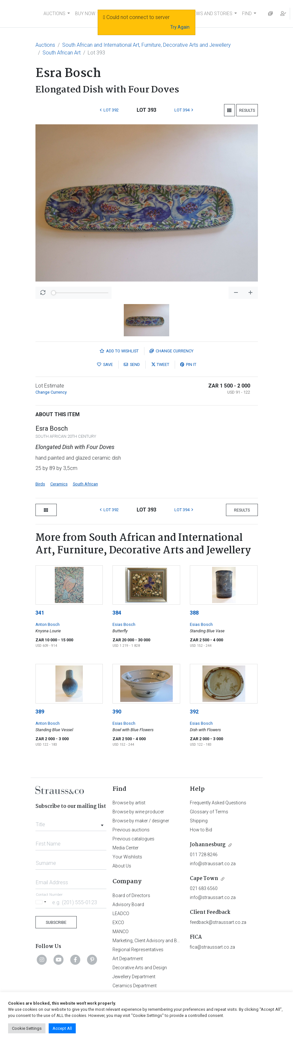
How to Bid (201, 829)
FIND (247, 13)
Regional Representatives (137, 949)
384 (116, 613)
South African (85, 484)
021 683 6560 (204, 888)
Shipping (199, 820)
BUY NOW (85, 13)
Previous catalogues (133, 838)
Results (247, 110)
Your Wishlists (127, 856)
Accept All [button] (62, 1028)
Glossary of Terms (209, 811)
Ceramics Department (134, 985)
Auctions (45, 45)
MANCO (120, 931)
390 (116, 712)
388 (194, 613)
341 (39, 613)
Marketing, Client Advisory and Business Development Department (178, 940)
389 (39, 712)
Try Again (180, 27)
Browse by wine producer (138, 811)
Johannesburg (208, 845)
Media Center (125, 847)
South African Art (62, 53)
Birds (40, 484)
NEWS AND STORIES (211, 13)
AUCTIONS (54, 13)
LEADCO (120, 913)
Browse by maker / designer (140, 820)
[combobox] (71, 822)
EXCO (118, 922)
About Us (121, 865)
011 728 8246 (204, 854)
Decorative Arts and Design (139, 967)
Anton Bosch (47, 624)
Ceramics (59, 484)
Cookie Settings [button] (27, 1028)
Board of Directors (131, 895)
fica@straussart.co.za (212, 947)
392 (194, 712)
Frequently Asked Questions (218, 802)
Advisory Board (128, 904)
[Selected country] (42, 902)
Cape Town (204, 879)
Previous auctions (131, 829)
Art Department (127, 958)
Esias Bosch (123, 624)
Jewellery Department (133, 976)
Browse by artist (128, 802)
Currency (171, 351)
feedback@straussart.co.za (218, 922)
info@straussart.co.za (213, 863)
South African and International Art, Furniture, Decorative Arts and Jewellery (146, 45)
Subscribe (56, 922)
